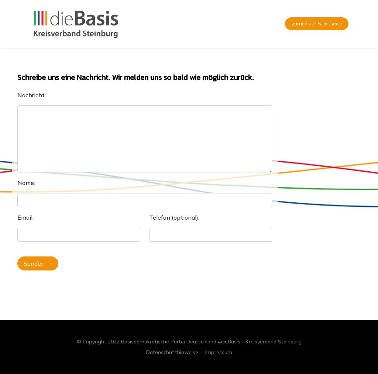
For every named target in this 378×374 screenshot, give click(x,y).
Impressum (218, 352)
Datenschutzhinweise (172, 352)
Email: (25, 217)
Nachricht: (31, 95)
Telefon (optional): (174, 217)
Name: (26, 182)
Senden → (38, 263)
